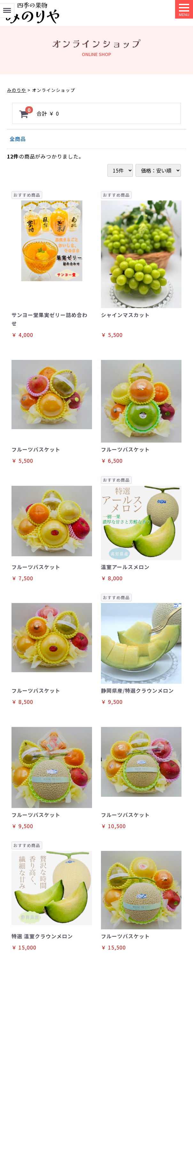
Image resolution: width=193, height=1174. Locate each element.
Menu (7, 8)
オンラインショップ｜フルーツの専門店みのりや (32, 12)
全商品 (18, 139)
